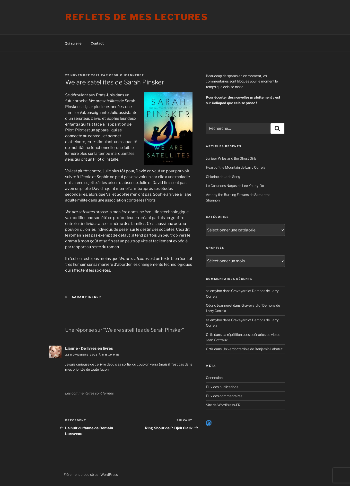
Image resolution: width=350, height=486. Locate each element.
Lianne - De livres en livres (89, 348)
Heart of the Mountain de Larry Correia (235, 167)
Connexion (214, 378)
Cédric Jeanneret (126, 75)
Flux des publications (222, 387)
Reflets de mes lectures (136, 17)
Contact (97, 43)
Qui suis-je (73, 43)
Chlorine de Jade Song (223, 176)
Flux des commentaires (224, 396)
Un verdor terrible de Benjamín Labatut (252, 349)
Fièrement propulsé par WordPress (91, 474)
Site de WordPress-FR (223, 405)
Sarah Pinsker (86, 297)
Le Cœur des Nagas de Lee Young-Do (235, 185)
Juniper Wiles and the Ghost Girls (231, 158)
